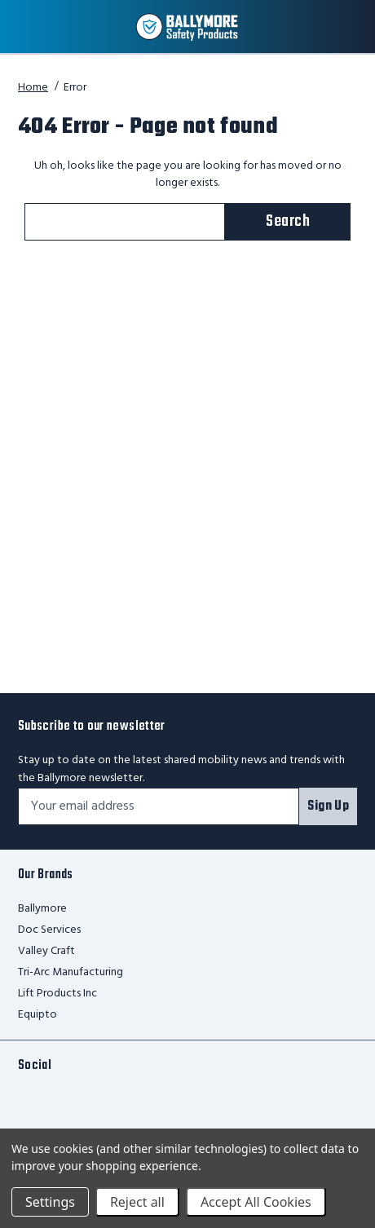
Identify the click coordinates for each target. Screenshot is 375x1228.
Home (33, 87)
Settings (50, 1202)
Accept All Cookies (256, 1202)
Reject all (137, 1202)
